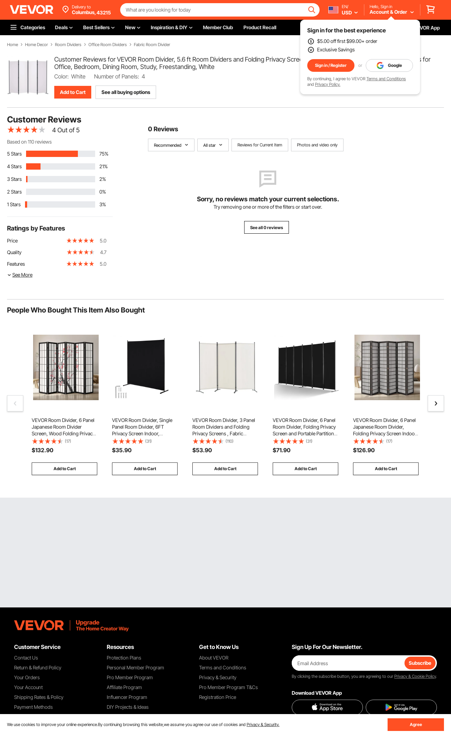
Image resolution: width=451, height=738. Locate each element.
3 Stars (14, 179)
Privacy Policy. (327, 84)
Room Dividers (68, 44)
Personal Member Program (135, 667)
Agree (416, 724)
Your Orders (27, 677)
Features (16, 264)
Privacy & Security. (263, 724)
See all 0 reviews (266, 227)
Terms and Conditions (386, 78)
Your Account (28, 687)
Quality (14, 252)
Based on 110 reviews (29, 142)
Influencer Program (127, 697)
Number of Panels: (116, 76)
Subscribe (420, 663)
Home (12, 44)
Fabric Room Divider (152, 44)
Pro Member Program (130, 677)
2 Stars (14, 192)
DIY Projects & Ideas (128, 707)
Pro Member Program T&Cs (228, 687)
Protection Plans (124, 658)
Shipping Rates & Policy (38, 697)
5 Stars (14, 154)
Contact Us (26, 658)
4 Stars (14, 166)
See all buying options (125, 92)
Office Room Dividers (107, 44)
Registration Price (217, 697)
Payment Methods (33, 707)
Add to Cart (73, 92)
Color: (61, 76)
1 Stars (14, 204)
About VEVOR (213, 658)
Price (12, 241)
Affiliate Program (124, 687)
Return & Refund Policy (37, 667)
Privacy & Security (217, 677)
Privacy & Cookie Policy (415, 676)
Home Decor (36, 44)
